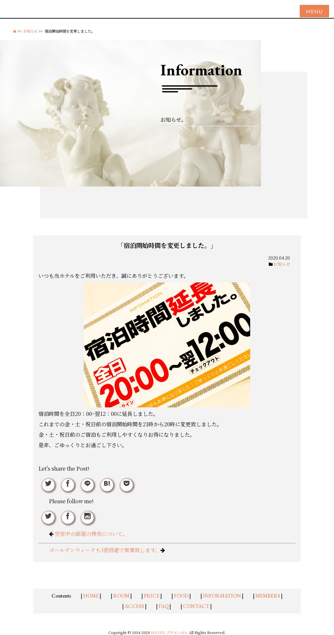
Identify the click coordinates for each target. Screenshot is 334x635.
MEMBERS (267, 595)
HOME (91, 595)
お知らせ (30, 31)
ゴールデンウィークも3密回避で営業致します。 (104, 550)
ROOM (121, 595)
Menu (314, 11)
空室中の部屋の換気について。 (91, 533)
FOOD (181, 595)
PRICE (151, 595)
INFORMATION (222, 595)
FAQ (164, 606)
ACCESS (134, 606)
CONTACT (196, 606)
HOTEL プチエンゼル (170, 632)
